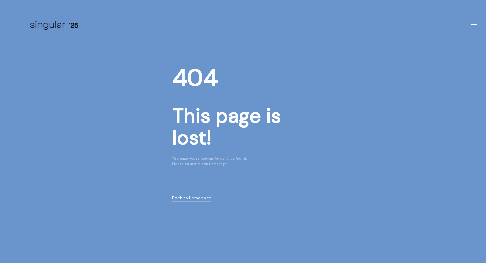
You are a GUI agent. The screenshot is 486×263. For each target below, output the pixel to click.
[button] (474, 22)
